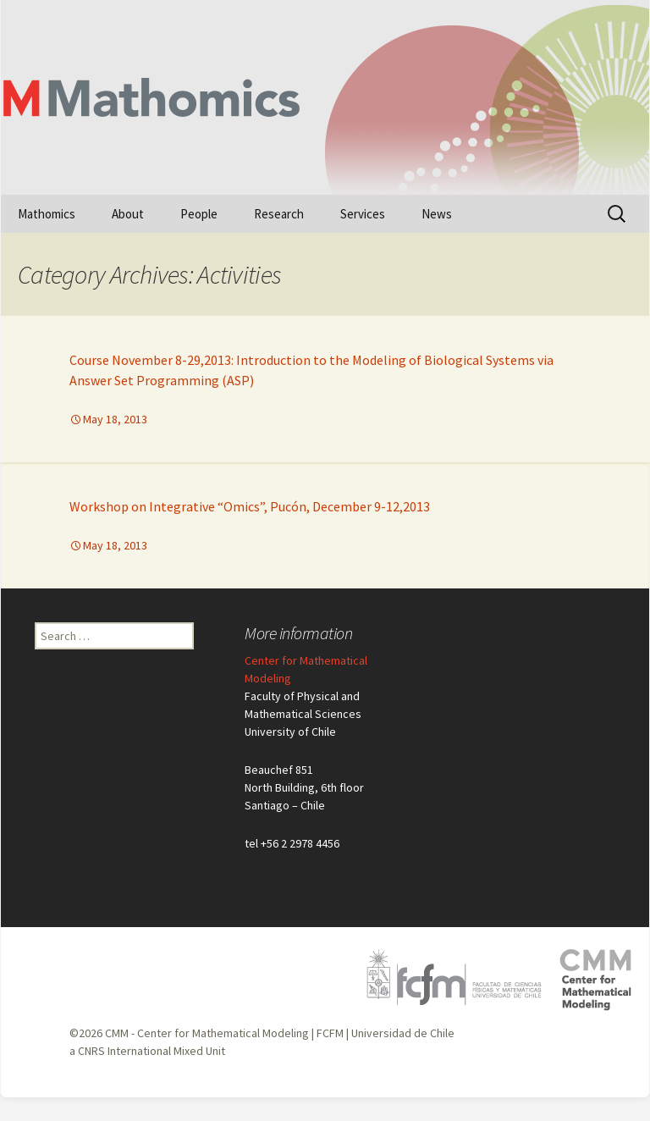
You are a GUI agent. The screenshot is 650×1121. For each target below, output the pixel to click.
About (128, 214)
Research (279, 214)
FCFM (330, 1033)
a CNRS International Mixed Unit (147, 1050)
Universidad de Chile (402, 1033)
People (199, 214)
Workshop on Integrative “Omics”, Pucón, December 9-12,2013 (249, 506)
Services (362, 214)
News (436, 214)
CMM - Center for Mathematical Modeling (207, 1033)
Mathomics (46, 214)
